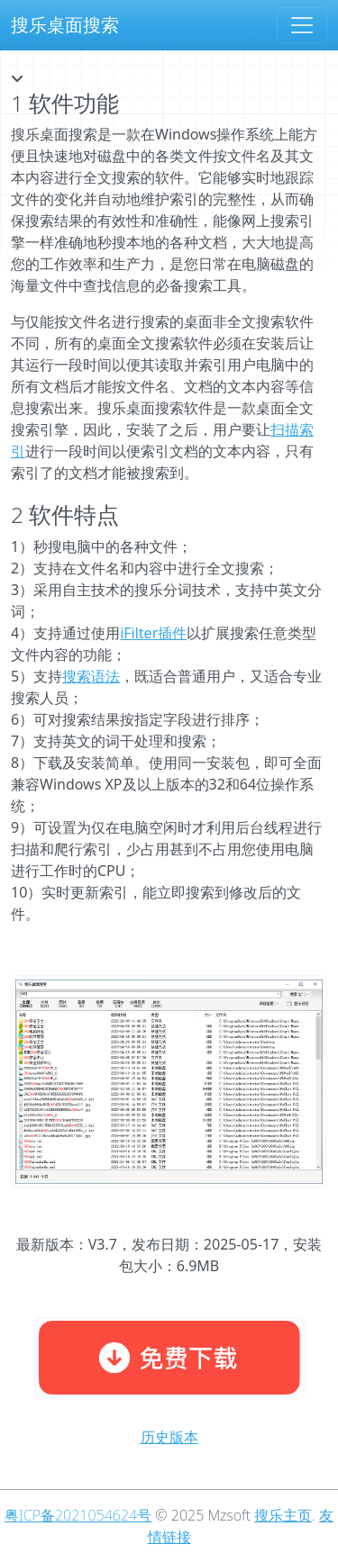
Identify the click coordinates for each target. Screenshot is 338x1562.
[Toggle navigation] (302, 25)
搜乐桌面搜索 (65, 25)
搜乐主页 (283, 1515)
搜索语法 (91, 676)
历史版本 (169, 1437)
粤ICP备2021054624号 (78, 1515)
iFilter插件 (153, 633)
